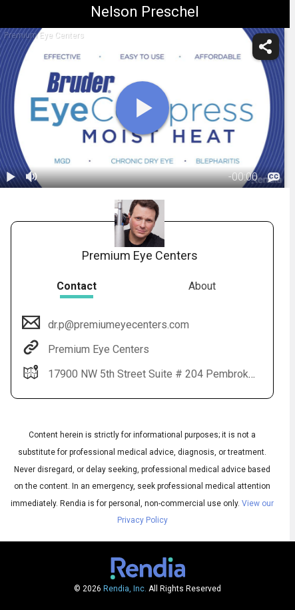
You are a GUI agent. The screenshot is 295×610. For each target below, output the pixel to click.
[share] (265, 46)
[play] (142, 108)
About (202, 286)
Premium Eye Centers (97, 349)
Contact (77, 286)
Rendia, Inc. (125, 588)
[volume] (32, 177)
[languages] (273, 177)
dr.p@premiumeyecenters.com (117, 324)
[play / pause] (10, 177)
